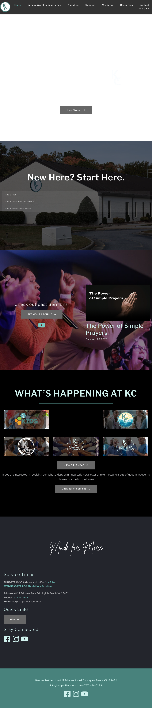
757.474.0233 (20, 598)
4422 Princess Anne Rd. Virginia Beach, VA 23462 (41, 594)
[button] (76, 194)
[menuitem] (17, 5)
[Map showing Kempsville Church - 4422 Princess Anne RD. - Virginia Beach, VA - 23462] (118, 608)
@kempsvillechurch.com (28, 602)
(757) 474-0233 (92, 686)
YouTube (50, 583)
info (13, 602)
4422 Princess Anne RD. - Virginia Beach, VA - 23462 (87, 681)
